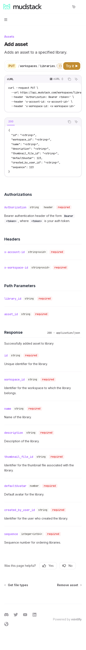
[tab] (11, 121)
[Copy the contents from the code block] (69, 79)
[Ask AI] (76, 79)
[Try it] (71, 66)
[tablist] (35, 121)
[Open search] (66, 6)
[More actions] (80, 7)
